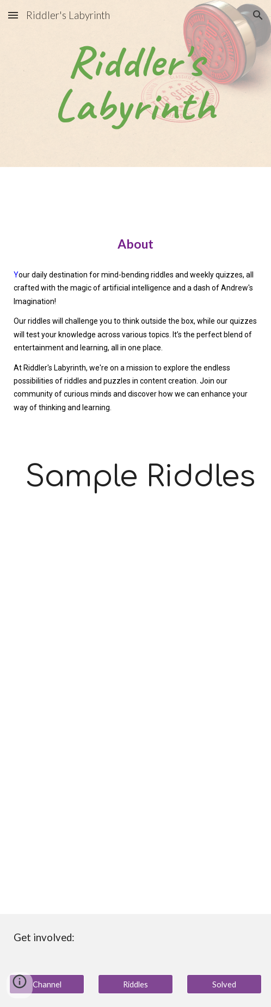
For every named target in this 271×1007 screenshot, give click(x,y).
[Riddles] (135, 984)
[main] (135, 83)
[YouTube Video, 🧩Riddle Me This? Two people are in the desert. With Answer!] (135, 617)
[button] (13, 15)
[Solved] (224, 984)
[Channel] (47, 984)
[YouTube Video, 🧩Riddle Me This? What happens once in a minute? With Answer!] (135, 815)
